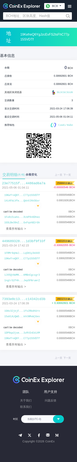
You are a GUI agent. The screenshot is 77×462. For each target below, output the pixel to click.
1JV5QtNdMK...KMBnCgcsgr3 (22, 275)
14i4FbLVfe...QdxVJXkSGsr (22, 200)
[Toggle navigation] (69, 6)
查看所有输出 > (16, 228)
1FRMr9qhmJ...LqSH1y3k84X (22, 253)
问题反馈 (50, 400)
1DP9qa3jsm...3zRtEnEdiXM (22, 333)
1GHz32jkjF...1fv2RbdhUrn (22, 311)
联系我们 (26, 406)
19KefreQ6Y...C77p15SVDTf (22, 195)
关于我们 (26, 400)
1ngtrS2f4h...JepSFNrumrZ (22, 280)
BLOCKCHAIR (62, 92)
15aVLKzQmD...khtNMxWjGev (22, 316)
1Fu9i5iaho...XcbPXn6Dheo (22, 217)
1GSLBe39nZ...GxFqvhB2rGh (22, 222)
